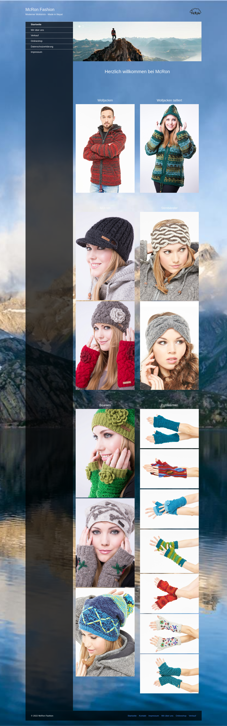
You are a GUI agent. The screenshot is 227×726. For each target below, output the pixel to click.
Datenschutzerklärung (42, 46)
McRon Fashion (40, 9)
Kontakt (142, 715)
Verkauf (35, 35)
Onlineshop (37, 41)
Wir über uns (37, 30)
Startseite (36, 24)
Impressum (36, 52)
